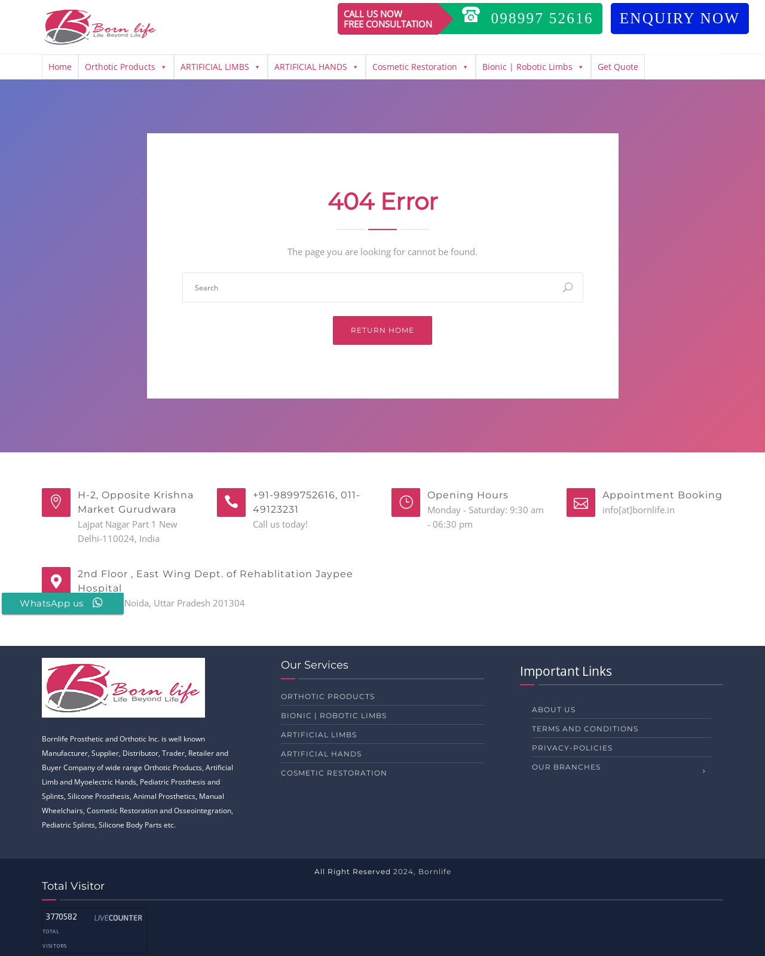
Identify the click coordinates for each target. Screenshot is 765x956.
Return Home (382, 330)
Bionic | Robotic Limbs (533, 67)
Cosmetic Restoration (420, 67)
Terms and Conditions (585, 728)
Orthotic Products (126, 67)
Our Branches (566, 766)
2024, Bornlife (422, 871)
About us (554, 709)
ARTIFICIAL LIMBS (220, 67)
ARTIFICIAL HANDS (316, 67)
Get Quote (618, 66)
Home (60, 66)
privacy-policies (572, 747)
